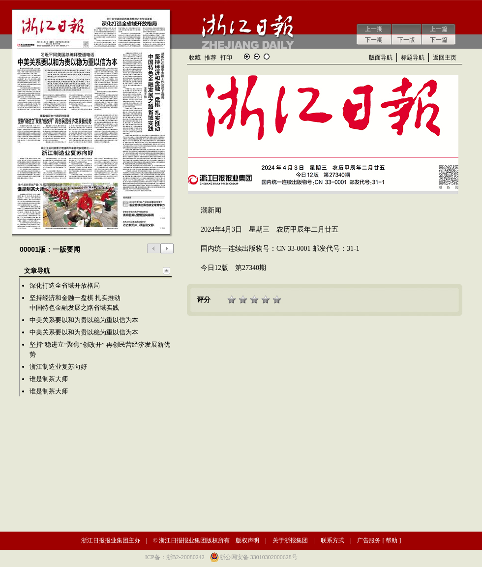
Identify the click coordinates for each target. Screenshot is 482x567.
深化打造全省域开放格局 (65, 285)
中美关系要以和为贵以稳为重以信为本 (84, 320)
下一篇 (439, 39)
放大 (247, 57)
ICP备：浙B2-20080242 (175, 557)
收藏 (195, 57)
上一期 (374, 29)
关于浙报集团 (290, 540)
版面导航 (380, 57)
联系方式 (332, 540)
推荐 (210, 57)
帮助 (391, 540)
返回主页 (444, 57)
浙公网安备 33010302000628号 (258, 557)
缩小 (257, 57)
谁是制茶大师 (49, 379)
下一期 (374, 39)
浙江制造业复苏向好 (58, 366)
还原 (267, 57)
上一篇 (439, 29)
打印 (226, 57)
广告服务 (369, 540)
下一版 (406, 39)
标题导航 (412, 57)
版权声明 (247, 540)
